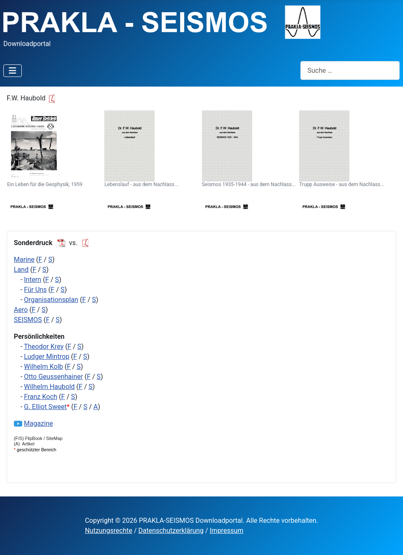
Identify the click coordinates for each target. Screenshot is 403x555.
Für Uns (35, 290)
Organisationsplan (51, 300)
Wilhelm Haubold (49, 387)
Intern (32, 280)
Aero (21, 310)
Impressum (227, 531)
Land (21, 270)
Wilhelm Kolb (43, 367)
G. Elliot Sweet (45, 407)
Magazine (38, 423)
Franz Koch (40, 397)
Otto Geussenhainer (53, 377)
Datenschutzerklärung (171, 531)
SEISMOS (28, 320)
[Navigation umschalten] (12, 70)
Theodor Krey (44, 346)
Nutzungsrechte (108, 531)
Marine (24, 259)
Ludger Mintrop (46, 357)
